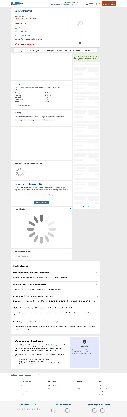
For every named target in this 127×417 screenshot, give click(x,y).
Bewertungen (62, 50)
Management (24, 389)
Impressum (103, 386)
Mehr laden (86, 207)
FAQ (79, 389)
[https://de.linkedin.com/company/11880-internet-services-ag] (38, 409)
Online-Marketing (54, 386)
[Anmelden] (91, 3)
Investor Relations (26, 392)
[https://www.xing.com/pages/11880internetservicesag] (33, 409)
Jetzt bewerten (41, 202)
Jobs (22, 395)
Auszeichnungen (48, 50)
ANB (101, 395)
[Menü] (100, 3)
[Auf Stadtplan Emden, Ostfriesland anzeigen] (70, 208)
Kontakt (87, 50)
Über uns (23, 386)
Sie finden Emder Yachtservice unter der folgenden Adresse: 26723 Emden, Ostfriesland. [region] (40, 277)
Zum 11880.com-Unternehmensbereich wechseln (64, 4)
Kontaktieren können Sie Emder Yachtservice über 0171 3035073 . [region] (38, 289)
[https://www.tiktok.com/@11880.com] (23, 409)
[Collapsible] (96, 272)
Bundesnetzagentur (54, 345)
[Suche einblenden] (84, 3)
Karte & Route (75, 50)
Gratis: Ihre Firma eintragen (109, 3)
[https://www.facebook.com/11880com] (18, 409)
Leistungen (34, 50)
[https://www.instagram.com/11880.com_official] (28, 409)
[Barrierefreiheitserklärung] (97, 3)
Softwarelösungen (54, 389)
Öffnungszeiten (21, 50)
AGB (101, 392)
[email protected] (58, 289)
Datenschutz (103, 389)
